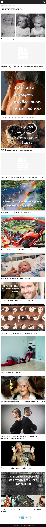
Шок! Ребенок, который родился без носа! (16, 278)
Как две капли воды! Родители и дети (15, 39)
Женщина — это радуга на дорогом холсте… (16, 212)
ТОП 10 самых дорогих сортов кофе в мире (16, 150)
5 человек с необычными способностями (16, 468)
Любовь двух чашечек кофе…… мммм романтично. (19, 333)
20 (19, 517)
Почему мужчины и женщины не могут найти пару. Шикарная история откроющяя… (19, 437)
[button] (44, 2)
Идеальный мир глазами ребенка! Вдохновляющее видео (22, 177)
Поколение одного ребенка (11, 373)
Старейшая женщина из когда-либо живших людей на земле (23, 401)
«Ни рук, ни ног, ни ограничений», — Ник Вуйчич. (18, 301)
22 (26, 517)
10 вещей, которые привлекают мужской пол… (18, 117)
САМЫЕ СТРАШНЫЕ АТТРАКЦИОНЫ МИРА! (17, 250)
